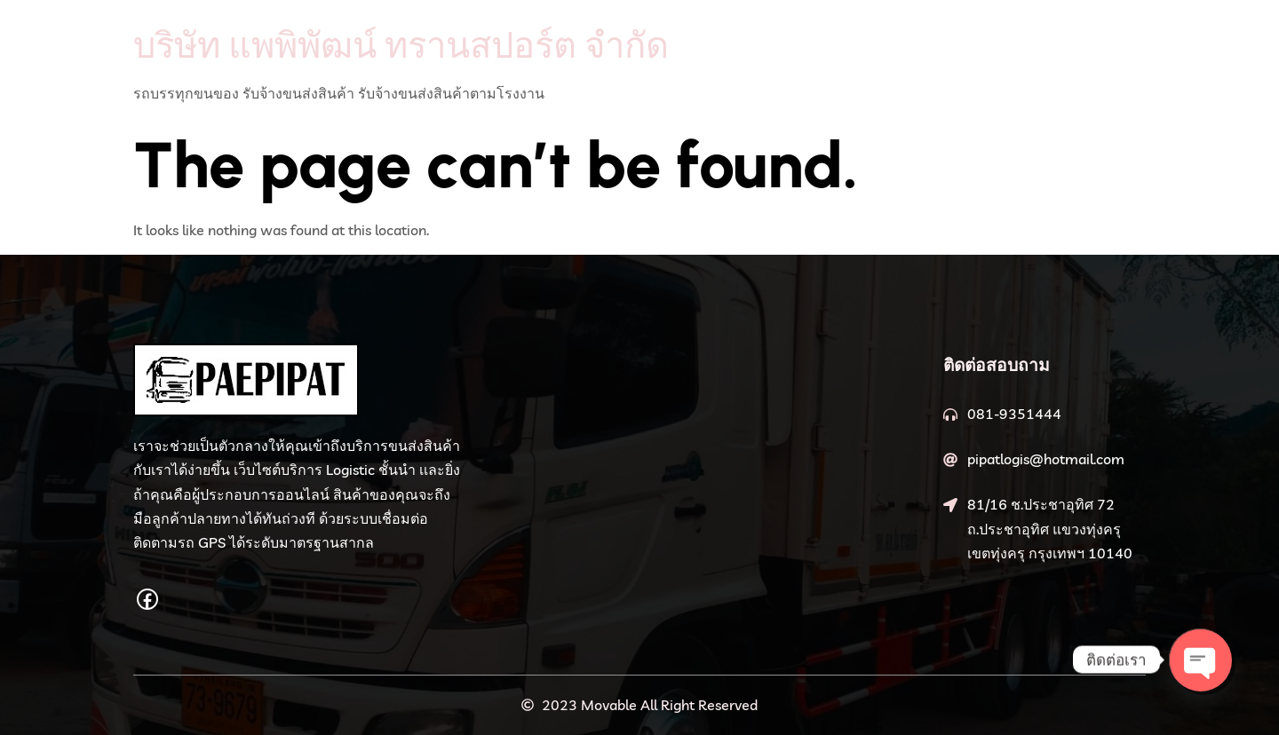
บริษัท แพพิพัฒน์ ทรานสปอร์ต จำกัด (401, 44)
